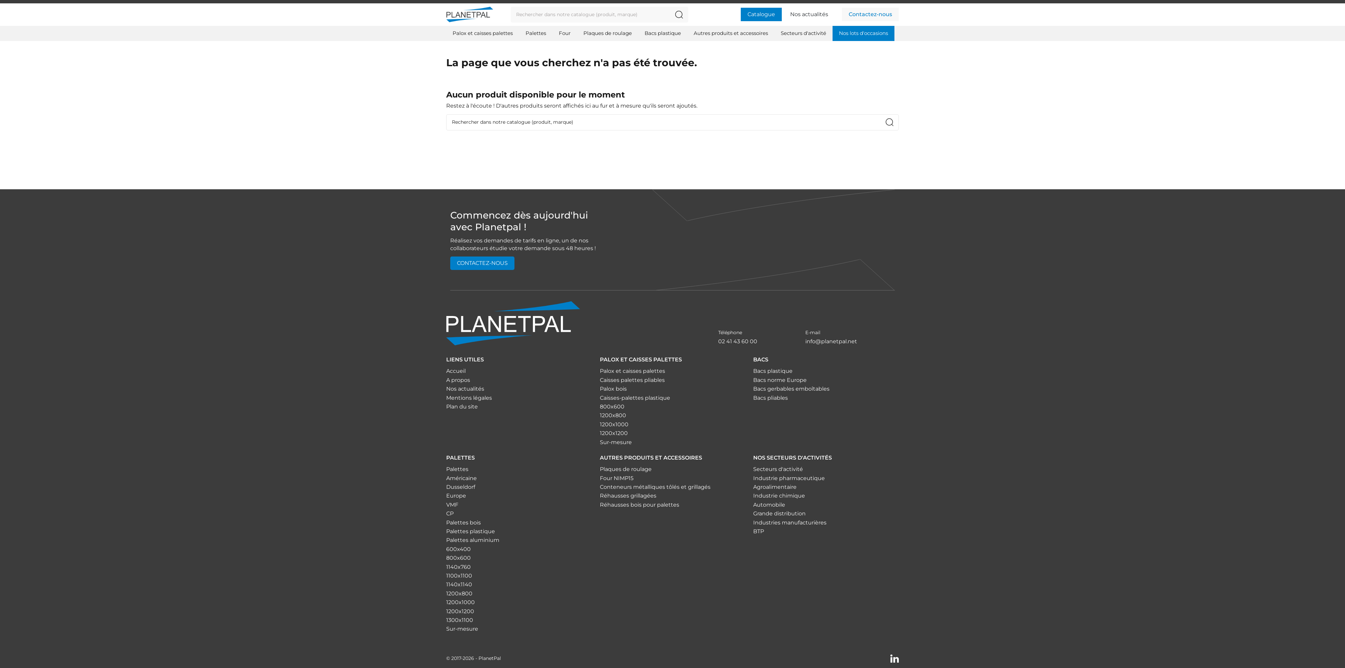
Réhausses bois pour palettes (639, 505)
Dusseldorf (460, 487)
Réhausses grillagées (628, 496)
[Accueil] (513, 323)
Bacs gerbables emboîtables (791, 389)
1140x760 (458, 567)
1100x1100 (459, 576)
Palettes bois (463, 522)
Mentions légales (469, 398)
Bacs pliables (770, 398)
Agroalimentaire (775, 487)
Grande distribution (779, 513)
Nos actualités (809, 14)
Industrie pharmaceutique (789, 478)
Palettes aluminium (472, 540)
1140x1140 (459, 584)
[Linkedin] (894, 658)
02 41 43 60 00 (737, 341)
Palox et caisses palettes (632, 371)
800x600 (612, 406)
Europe (456, 496)
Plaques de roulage (626, 469)
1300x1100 (459, 620)
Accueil (456, 371)
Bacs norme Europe (780, 380)
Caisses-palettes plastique (635, 398)
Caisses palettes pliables (632, 380)
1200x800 (613, 415)
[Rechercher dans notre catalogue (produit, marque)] (679, 15)
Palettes (457, 469)
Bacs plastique (773, 371)
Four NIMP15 (616, 478)
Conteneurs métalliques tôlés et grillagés (655, 487)
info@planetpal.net (831, 341)
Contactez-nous (870, 14)
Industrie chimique (779, 496)
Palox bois (613, 389)
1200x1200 (614, 433)
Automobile (769, 505)
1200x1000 (614, 424)
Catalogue (761, 14)
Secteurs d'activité (778, 469)
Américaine (461, 478)
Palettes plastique (470, 531)
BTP (758, 531)
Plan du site (462, 406)
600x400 (458, 549)
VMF (452, 505)
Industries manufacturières (790, 522)
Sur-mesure (616, 442)
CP (450, 513)
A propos (458, 380)
